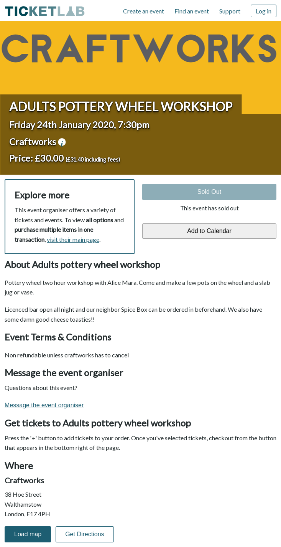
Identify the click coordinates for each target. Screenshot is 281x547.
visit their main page (73, 239)
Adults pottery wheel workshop (120, 106)
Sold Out (209, 191)
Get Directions (84, 534)
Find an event (191, 11)
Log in (263, 11)
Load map (27, 534)
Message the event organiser (44, 405)
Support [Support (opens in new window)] (229, 11)
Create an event (143, 11)
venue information (62, 142)
